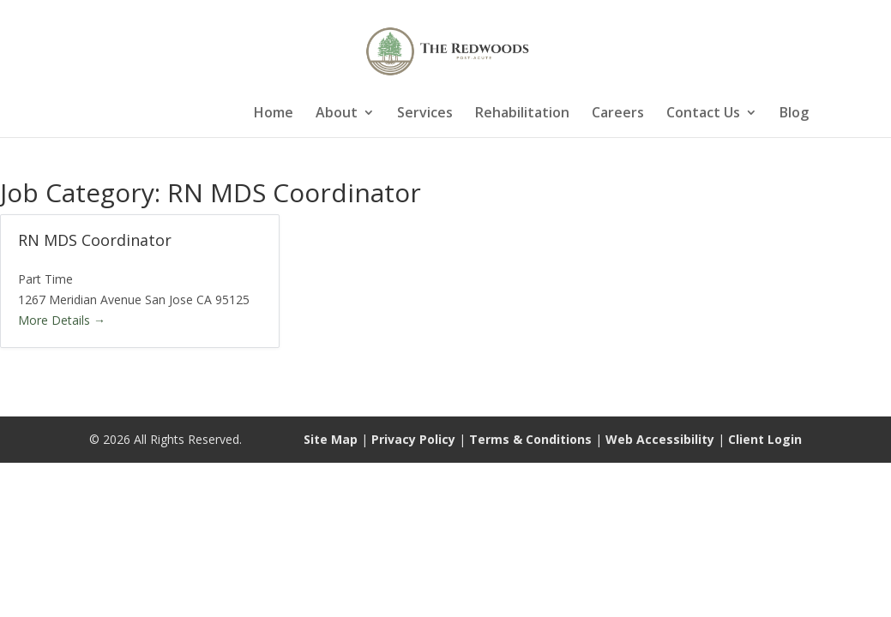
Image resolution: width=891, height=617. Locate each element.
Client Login (765, 439)
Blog (794, 114)
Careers (618, 114)
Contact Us (703, 114)
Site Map (331, 439)
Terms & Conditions (530, 439)
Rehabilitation (522, 114)
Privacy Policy (413, 439)
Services (425, 114)
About (337, 114)
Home (273, 114)
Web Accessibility (659, 439)
